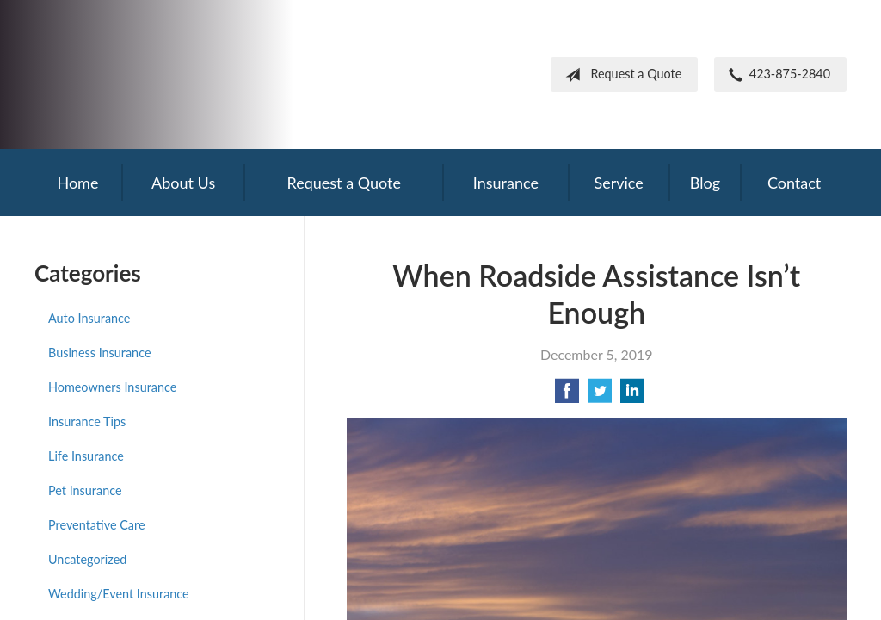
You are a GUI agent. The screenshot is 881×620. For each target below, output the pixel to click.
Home (77, 182)
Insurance (506, 182)
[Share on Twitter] (600, 396)
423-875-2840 (776, 75)
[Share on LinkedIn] (632, 396)
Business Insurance (99, 352)
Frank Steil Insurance (176, 74)
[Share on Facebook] (567, 396)
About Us (183, 182)
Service (618, 182)
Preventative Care (96, 525)
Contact (794, 182)
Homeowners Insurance (112, 387)
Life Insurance (86, 456)
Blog (705, 182)
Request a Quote (619, 75)
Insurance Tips (87, 421)
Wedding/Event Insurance (118, 593)
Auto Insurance (89, 318)
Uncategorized (87, 559)
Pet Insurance (85, 490)
